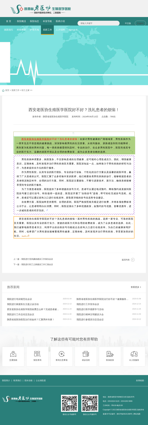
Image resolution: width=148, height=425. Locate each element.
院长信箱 (28, 380)
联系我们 (17, 380)
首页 (7, 90)
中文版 (128, 23)
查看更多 (136, 287)
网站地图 (137, 414)
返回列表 (126, 260)
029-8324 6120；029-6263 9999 (120, 401)
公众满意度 (41, 380)
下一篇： (33, 264)
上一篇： (33, 259)
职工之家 (26, 90)
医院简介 (6, 380)
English (140, 23)
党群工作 (15, 90)
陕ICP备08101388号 (124, 414)
